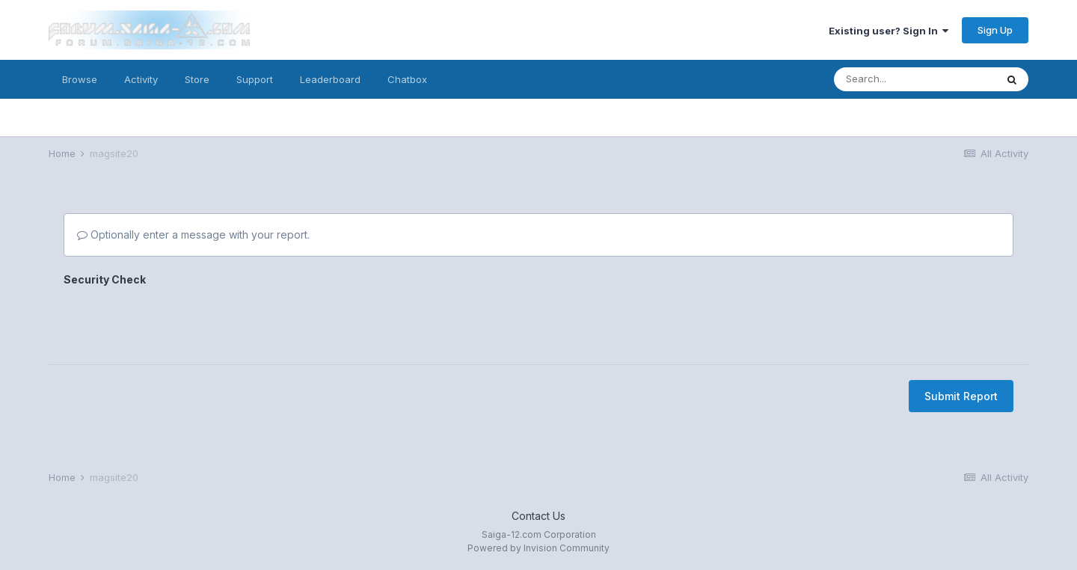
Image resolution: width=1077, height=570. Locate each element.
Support (254, 79)
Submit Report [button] (961, 396)
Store (197, 79)
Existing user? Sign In (888, 31)
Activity (141, 79)
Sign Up (995, 30)
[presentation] (177, 320)
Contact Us (538, 515)
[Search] (914, 79)
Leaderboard (330, 79)
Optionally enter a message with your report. (193, 234)
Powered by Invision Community (538, 548)
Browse (79, 79)
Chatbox (407, 79)
